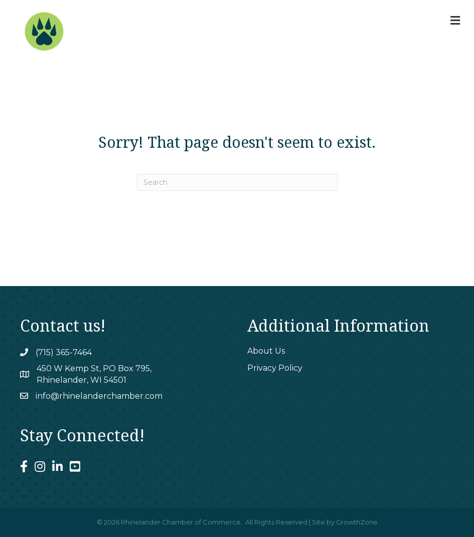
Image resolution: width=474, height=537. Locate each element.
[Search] (237, 182)
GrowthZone (357, 522)
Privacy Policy (274, 368)
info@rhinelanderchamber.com (99, 396)
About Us (266, 351)
